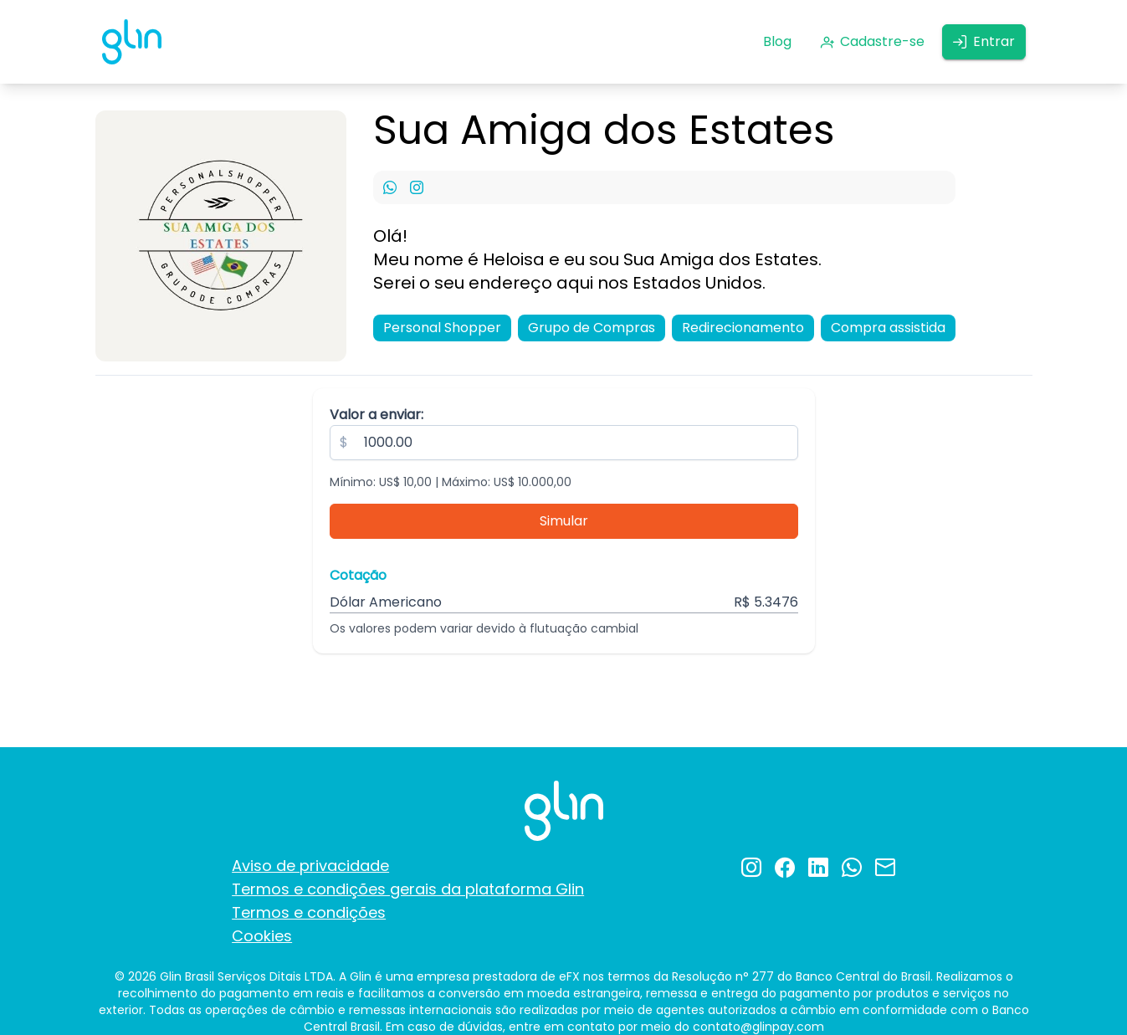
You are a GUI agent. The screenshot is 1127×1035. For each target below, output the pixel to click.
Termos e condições (309, 912)
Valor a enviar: (376, 414)
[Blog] (777, 41)
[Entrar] (984, 41)
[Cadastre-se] (872, 41)
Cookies (262, 935)
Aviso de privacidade (310, 865)
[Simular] (564, 521)
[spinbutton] (564, 442)
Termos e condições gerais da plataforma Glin (408, 889)
